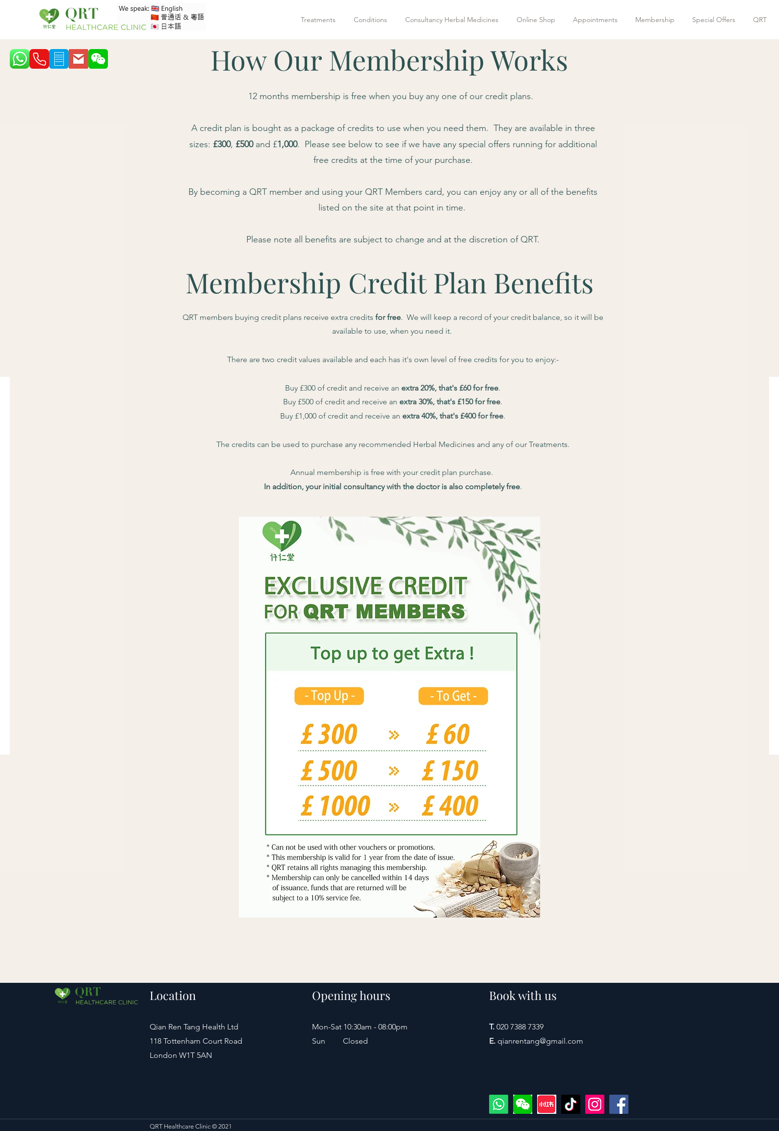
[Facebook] (618, 1104)
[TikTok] (570, 1104)
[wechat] (522, 1104)
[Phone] (39, 59)
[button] (319, 19)
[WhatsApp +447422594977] (498, 1104)
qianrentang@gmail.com (540, 1041)
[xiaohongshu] (546, 1104)
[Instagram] (594, 1104)
